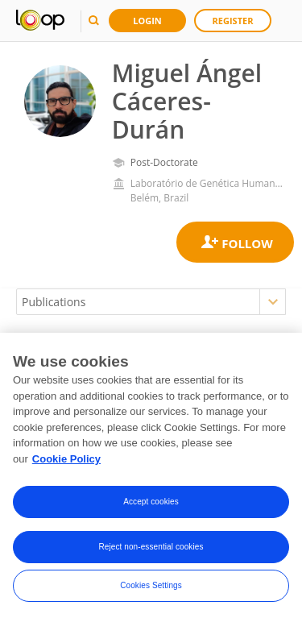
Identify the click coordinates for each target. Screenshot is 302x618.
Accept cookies (151, 504)
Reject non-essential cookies (150, 549)
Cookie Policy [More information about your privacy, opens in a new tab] (66, 462)
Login (147, 21)
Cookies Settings (151, 588)
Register (233, 21)
